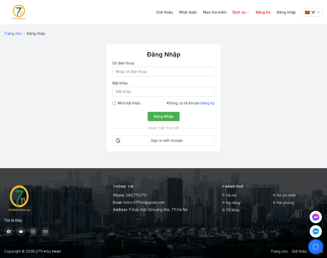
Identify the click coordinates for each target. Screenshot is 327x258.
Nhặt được (188, 12)
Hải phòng (283, 202)
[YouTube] (21, 231)
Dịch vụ (241, 12)
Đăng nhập (286, 12)
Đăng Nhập (163, 116)
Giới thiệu (164, 12)
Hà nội (229, 195)
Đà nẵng (231, 202)
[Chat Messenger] (316, 217)
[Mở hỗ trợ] (316, 247)
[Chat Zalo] (316, 231)
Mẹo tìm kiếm (214, 12)
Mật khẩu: (120, 83)
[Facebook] (8, 231)
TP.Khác (231, 210)
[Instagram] (33, 231)
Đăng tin (263, 12)
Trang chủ (12, 33)
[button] (163, 140)
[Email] (45, 231)
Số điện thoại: (123, 63)
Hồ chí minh (284, 195)
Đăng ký (208, 103)
